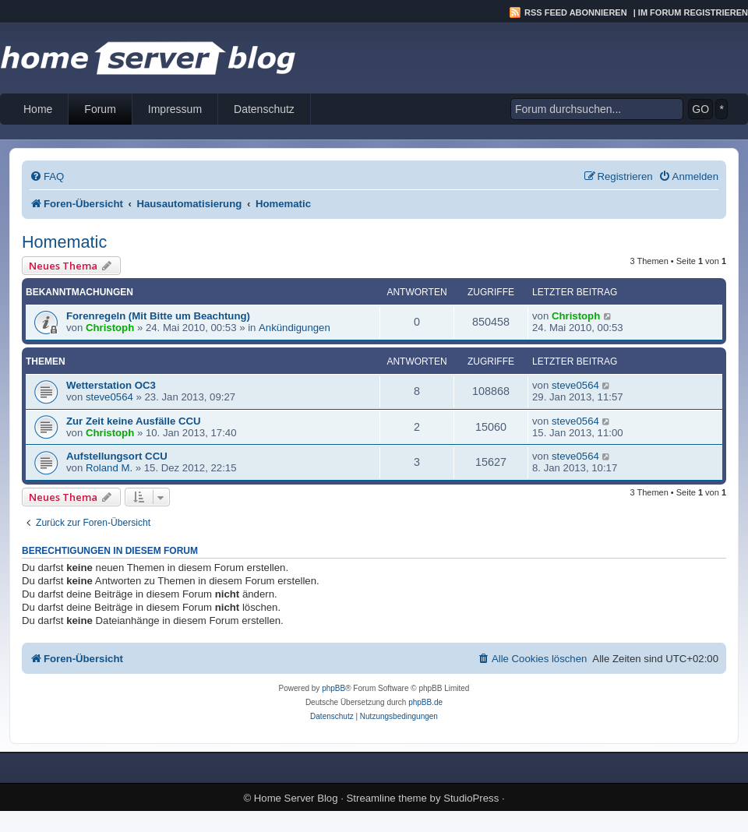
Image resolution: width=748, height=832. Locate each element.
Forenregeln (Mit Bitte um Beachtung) (158, 316)
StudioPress (471, 798)
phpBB (333, 688)
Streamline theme (387, 798)
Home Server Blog (296, 798)
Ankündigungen (294, 327)
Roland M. (109, 468)
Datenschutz (264, 109)
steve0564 (109, 397)
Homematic (64, 242)
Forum (99, 109)
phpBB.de (425, 702)
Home (37, 109)
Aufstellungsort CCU (117, 456)
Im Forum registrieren (693, 12)
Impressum (175, 109)
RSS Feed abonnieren (575, 12)
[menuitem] (47, 176)
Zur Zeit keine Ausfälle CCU (133, 421)
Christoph (110, 327)
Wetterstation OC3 (111, 385)
